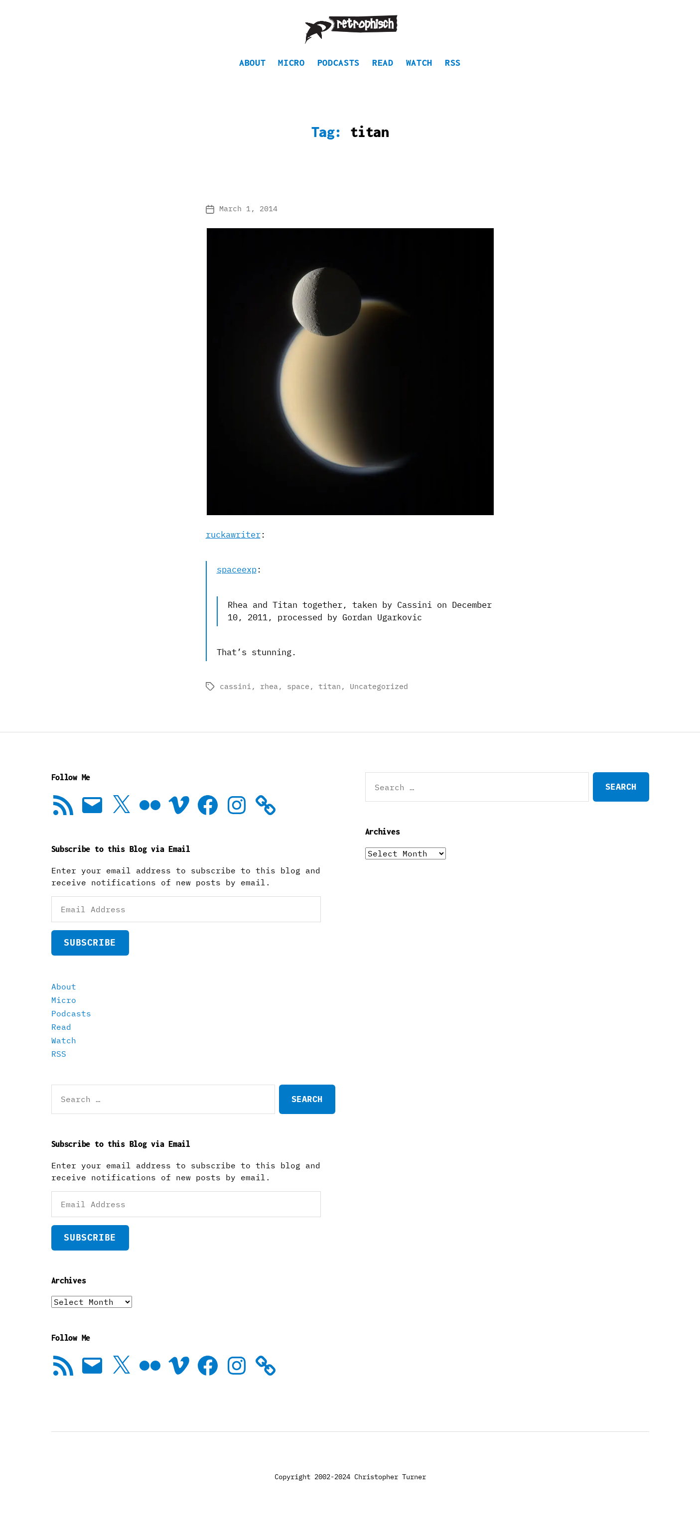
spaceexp (237, 584)
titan (329, 701)
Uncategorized (379, 701)
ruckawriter (233, 549)
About (252, 77)
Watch (419, 77)
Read (383, 77)
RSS (453, 77)
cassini (235, 701)
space (298, 701)
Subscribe (90, 957)
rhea (269, 701)
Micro (291, 77)
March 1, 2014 (248, 223)
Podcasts (338, 77)
